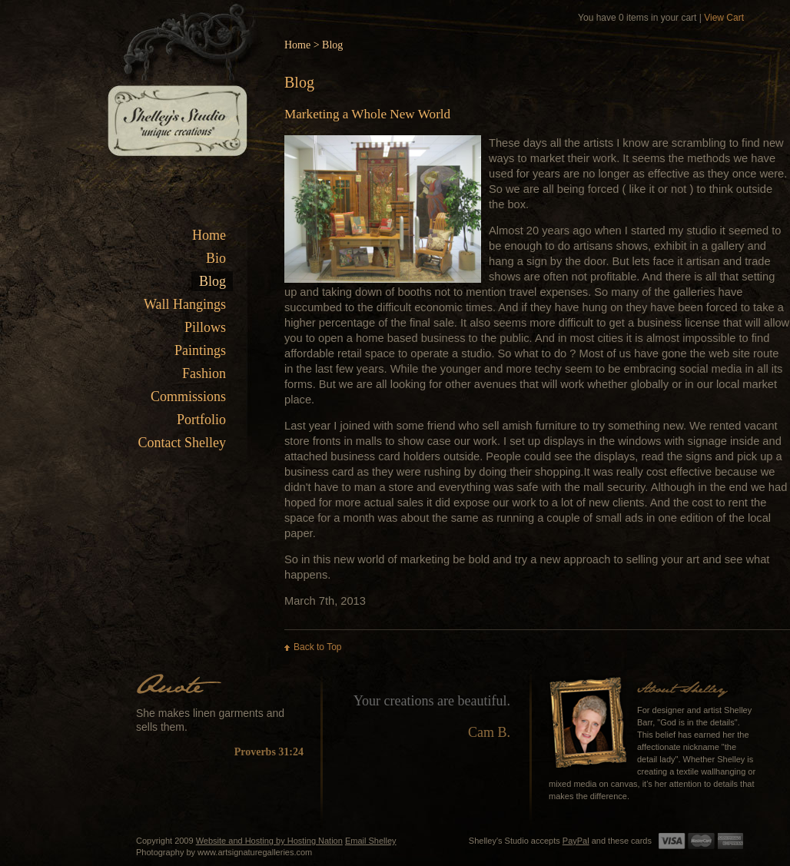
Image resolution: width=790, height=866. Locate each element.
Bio (216, 258)
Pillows (205, 327)
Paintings (200, 350)
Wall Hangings (185, 304)
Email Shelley (371, 840)
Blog (212, 281)
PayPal (576, 840)
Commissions (188, 396)
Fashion (204, 373)
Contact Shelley (182, 442)
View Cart (724, 17)
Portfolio (201, 419)
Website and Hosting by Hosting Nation (269, 840)
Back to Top (317, 647)
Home (209, 235)
